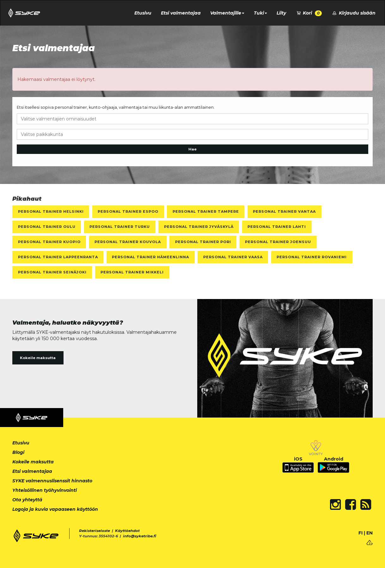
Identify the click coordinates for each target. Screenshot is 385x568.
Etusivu (142, 13)
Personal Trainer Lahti (277, 226)
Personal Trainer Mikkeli (132, 272)
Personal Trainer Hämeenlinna (150, 257)
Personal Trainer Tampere (206, 211)
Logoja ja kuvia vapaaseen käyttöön (55, 509)
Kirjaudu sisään (353, 13)
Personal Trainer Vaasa (233, 257)
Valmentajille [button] (227, 13)
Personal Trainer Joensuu (278, 242)
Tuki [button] (260, 13)
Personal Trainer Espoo (128, 211)
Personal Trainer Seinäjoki (52, 272)
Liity (281, 13)
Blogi (18, 452)
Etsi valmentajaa (181, 13)
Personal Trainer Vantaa (284, 211)
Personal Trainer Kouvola (128, 242)
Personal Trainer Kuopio (49, 242)
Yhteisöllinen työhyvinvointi (44, 490)
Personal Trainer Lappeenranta (58, 257)
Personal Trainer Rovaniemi (312, 257)
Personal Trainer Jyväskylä (199, 226)
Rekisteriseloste (94, 530)
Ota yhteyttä (27, 500)
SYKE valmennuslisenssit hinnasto (52, 481)
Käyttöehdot (127, 530)
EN (369, 533)
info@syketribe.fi (139, 536)
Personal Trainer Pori (203, 242)
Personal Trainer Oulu (47, 226)
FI (360, 533)
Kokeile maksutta (38, 358)
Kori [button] (309, 13)
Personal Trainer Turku (119, 226)
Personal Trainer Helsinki (51, 211)
